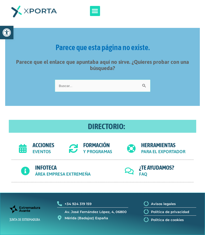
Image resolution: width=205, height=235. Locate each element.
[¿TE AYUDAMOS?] (129, 171)
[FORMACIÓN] (73, 148)
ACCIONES (43, 145)
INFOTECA (46, 167)
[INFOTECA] (25, 171)
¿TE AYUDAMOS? (156, 167)
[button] (95, 11)
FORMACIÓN (96, 145)
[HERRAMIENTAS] (131, 148)
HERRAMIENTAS (158, 145)
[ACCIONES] (22, 148)
